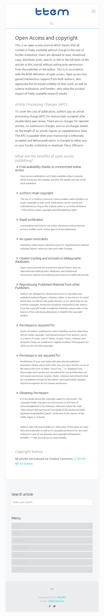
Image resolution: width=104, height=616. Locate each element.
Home (17, 526)
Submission (19, 555)
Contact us (19, 569)
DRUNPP (61, 597)
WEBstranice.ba (56, 601)
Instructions (19, 540)
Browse (17, 533)
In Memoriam (20, 562)
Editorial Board (21, 547)
